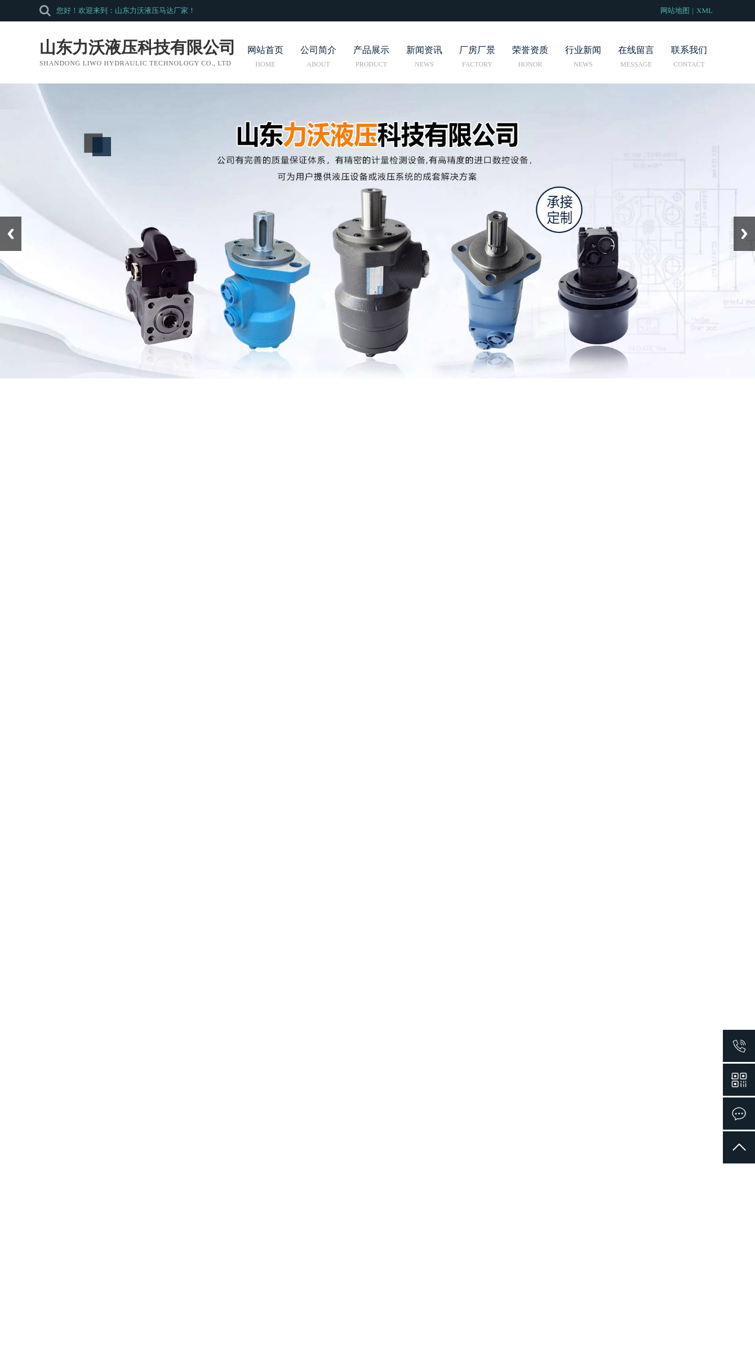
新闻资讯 (424, 57)
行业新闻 (583, 57)
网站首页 (265, 57)
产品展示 (371, 57)
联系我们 (689, 57)
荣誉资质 (530, 57)
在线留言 (636, 57)
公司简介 (318, 57)
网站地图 (675, 10)
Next (740, 220)
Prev (6, 220)
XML (704, 10)
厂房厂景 (477, 57)
